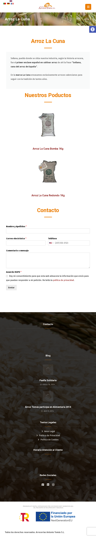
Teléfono (52, 238)
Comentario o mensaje (17, 250)
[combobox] (51, 243)
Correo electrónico (16, 238)
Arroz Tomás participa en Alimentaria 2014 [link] (48, 407)
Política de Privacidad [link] (48, 435)
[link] (92, 29)
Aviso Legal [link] (48, 431)
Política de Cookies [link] (48, 439)
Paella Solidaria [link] (48, 380)
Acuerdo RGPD (13, 272)
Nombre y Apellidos (16, 226)
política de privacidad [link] (63, 280)
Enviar (11, 287)
